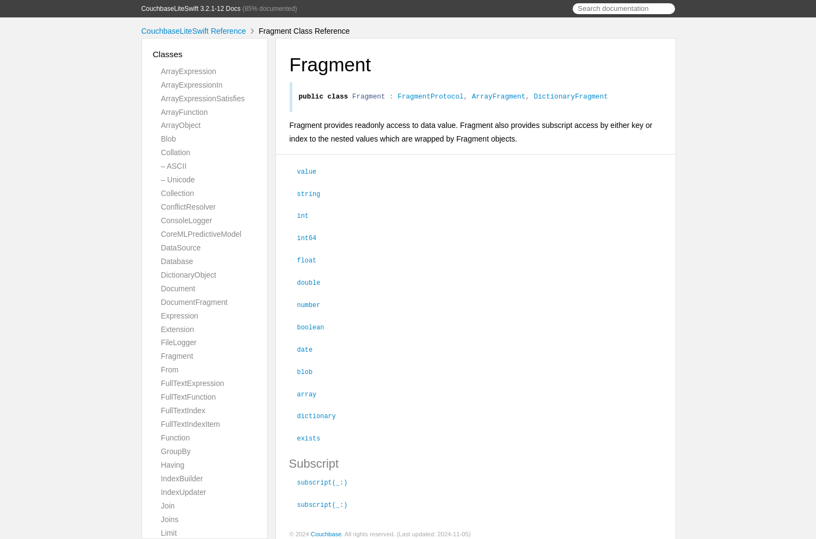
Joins (170, 519)
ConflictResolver (188, 207)
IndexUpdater (183, 492)
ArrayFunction (184, 112)
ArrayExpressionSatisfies (203, 98)
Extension (177, 329)
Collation (176, 152)
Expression (180, 315)
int (307, 215)
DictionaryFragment (570, 97)
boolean (315, 324)
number (313, 302)
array (311, 389)
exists (313, 432)
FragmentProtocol (430, 97)
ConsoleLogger (186, 220)
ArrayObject (181, 125)
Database (177, 261)
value (311, 172)
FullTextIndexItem (190, 424)
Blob (168, 138)
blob (309, 368)
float (311, 259)
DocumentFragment (194, 302)
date (309, 346)
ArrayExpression (189, 71)
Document (178, 288)
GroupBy (176, 451)
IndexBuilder (182, 478)
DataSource (181, 247)
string (313, 194)
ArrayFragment (498, 97)
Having (173, 465)
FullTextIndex (183, 410)
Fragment (177, 356)
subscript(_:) (327, 476)
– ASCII (174, 166)
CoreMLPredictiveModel (201, 234)
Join (168, 505)
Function (175, 437)
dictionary (321, 411)
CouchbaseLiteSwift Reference (194, 31)
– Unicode (178, 179)
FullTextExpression (192, 383)
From (170, 369)
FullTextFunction (188, 397)
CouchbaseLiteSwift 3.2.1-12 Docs (191, 9)
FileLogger (179, 342)
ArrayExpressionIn (192, 85)
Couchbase (326, 527)
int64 (311, 237)
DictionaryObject (189, 275)
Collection (177, 193)
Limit (169, 533)
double (313, 281)
